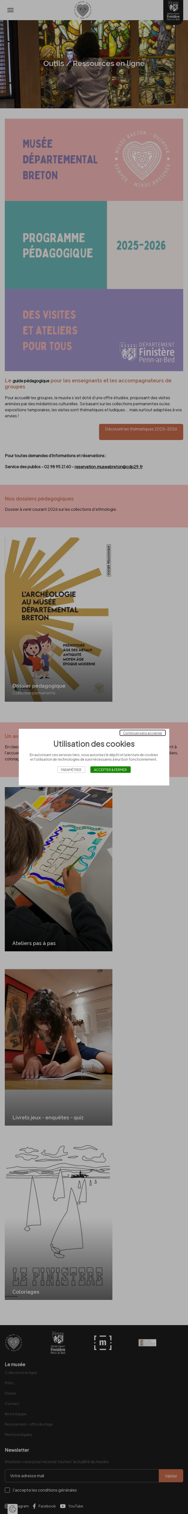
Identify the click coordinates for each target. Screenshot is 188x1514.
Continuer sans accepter (142, 733)
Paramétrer (71, 769)
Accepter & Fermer (110, 769)
